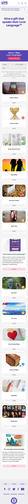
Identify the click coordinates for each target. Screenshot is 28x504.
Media (14, 484)
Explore (14, 269)
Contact (22, 484)
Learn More (16, 10)
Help (6, 484)
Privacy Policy (14, 494)
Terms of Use (7, 494)
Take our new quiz (14, 58)
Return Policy (21, 494)
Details (14, 102)
